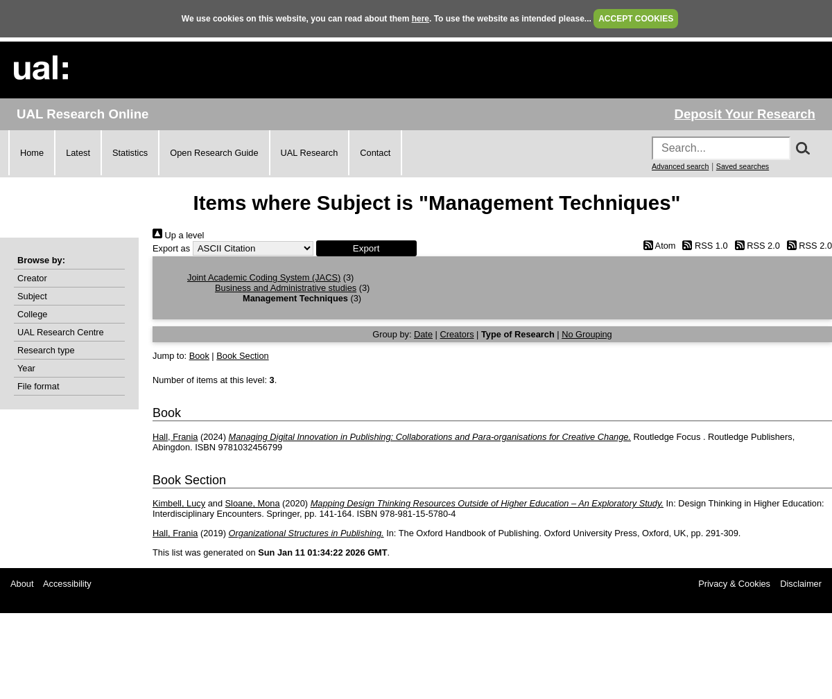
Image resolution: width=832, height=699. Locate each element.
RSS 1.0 (703, 245)
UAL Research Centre (60, 332)
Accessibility (67, 583)
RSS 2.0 (755, 245)
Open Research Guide (214, 153)
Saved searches (742, 166)
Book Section (242, 356)
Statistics (130, 153)
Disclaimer (801, 583)
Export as (171, 248)
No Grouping (587, 334)
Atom (657, 245)
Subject (32, 296)
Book (199, 356)
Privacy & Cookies (734, 583)
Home (32, 153)
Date (423, 334)
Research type (46, 350)
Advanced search (680, 166)
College (32, 314)
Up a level (178, 235)
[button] (366, 248)
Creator (32, 278)
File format (38, 386)
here (420, 19)
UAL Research (309, 153)
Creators (457, 334)
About (21, 583)
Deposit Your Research (744, 114)
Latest (78, 153)
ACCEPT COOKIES (635, 19)
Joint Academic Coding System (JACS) (263, 277)
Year (26, 368)
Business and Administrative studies (285, 288)
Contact (375, 153)
